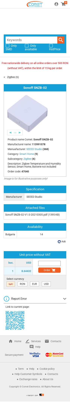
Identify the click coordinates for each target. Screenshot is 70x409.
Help (38, 346)
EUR (34, 283)
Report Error (19, 298)
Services (36, 341)
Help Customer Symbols (28, 374)
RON (22, 283)
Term (21, 368)
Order (47, 270)
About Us (48, 379)
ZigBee (11, 77)
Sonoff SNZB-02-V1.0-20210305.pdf (26, 214)
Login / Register (56, 4)
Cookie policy (47, 368)
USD (46, 283)
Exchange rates (28, 379)
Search (60, 40)
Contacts (56, 341)
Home (17, 341)
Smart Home (26, 153)
